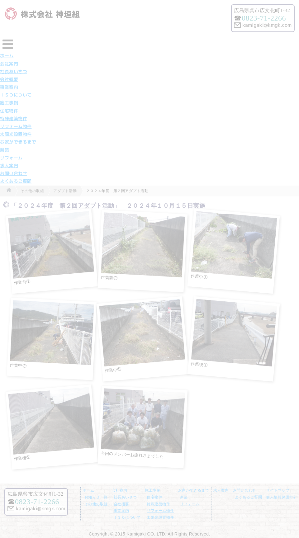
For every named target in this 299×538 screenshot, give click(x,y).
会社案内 (9, 64)
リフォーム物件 (16, 126)
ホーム (7, 56)
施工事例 (9, 103)
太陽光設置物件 (16, 134)
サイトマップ (277, 490)
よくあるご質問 (16, 181)
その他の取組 (96, 504)
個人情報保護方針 (281, 497)
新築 (4, 150)
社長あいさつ (13, 71)
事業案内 (9, 87)
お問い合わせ (13, 173)
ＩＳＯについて (16, 95)
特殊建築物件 (13, 119)
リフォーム (11, 158)
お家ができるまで (18, 142)
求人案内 (9, 166)
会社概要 (9, 79)
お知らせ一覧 (96, 497)
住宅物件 (9, 111)
